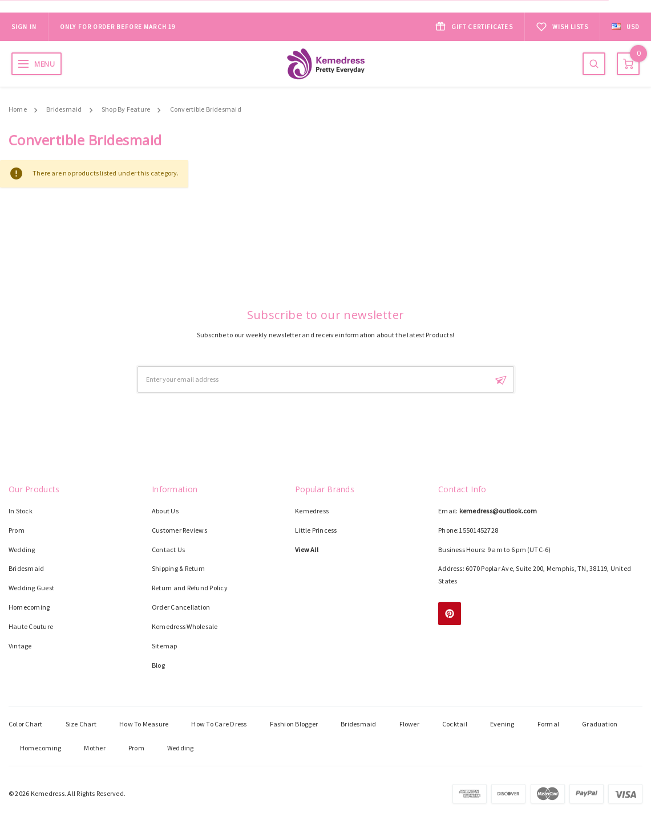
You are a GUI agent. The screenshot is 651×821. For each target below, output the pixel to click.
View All (306, 549)
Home (18, 109)
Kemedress (312, 511)
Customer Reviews (179, 530)
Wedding (22, 549)
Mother (94, 748)
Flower (409, 724)
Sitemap (164, 646)
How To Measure (143, 724)
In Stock (21, 511)
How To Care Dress (218, 724)
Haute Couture (31, 626)
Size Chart (81, 724)
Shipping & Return (178, 568)
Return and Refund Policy (190, 587)
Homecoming (29, 607)
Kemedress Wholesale (185, 626)
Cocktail (454, 724)
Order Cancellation (181, 607)
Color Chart (26, 724)
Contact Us (168, 549)
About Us (165, 511)
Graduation (599, 724)
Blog (158, 665)
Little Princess (316, 530)
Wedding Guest (31, 587)
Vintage (20, 646)
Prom (17, 530)
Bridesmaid (64, 109)
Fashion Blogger (294, 724)
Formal (548, 724)
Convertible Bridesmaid (205, 109)
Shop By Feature (126, 109)
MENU (44, 64)
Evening (502, 724)
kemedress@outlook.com (498, 511)
